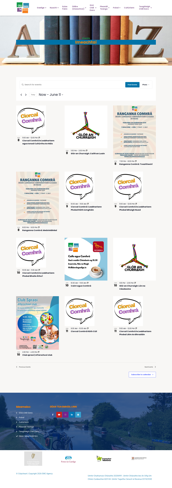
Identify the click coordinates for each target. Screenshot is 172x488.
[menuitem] (41, 7)
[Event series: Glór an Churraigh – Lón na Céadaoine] (135, 283)
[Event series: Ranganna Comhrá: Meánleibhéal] (39, 227)
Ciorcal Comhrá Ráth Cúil (84, 331)
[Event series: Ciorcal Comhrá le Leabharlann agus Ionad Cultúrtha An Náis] (39, 138)
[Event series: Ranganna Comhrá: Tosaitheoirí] (136, 161)
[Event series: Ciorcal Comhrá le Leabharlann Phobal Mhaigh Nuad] (136, 204)
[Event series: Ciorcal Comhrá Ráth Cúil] (88, 328)
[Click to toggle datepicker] (51, 94)
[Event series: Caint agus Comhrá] (87, 283)
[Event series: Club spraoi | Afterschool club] (38, 352)
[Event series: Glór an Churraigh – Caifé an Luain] (86, 150)
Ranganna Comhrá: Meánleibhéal (39, 230)
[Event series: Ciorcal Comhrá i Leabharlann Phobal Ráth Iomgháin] (88, 204)
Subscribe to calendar (141, 375)
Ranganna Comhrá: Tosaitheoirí (136, 164)
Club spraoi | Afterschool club (37, 355)
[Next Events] (25, 94)
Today (33, 95)
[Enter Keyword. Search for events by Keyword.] (72, 85)
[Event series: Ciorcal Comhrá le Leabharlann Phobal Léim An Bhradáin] (136, 328)
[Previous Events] (21, 94)
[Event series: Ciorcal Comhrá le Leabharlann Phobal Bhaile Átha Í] (39, 270)
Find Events (132, 85)
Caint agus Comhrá (81, 285)
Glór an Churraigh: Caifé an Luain (88, 153)
